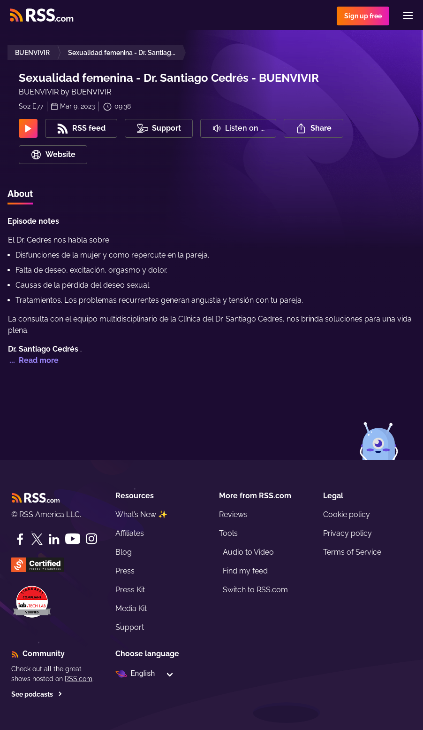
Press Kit (130, 589)
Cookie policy (346, 514)
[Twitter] (37, 539)
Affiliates (129, 533)
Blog (123, 552)
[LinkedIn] (54, 539)
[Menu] (408, 15)
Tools (228, 533)
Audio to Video (248, 552)
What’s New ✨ (141, 514)
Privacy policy (347, 533)
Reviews (233, 514)
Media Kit (131, 608)
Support (129, 627)
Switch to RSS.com (255, 589)
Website (53, 154)
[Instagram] (91, 539)
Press (125, 570)
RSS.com (78, 679)
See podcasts (36, 694)
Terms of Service (352, 552)
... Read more (33, 360)
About (20, 193)
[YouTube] (72, 539)
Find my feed (245, 570)
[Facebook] (20, 539)
